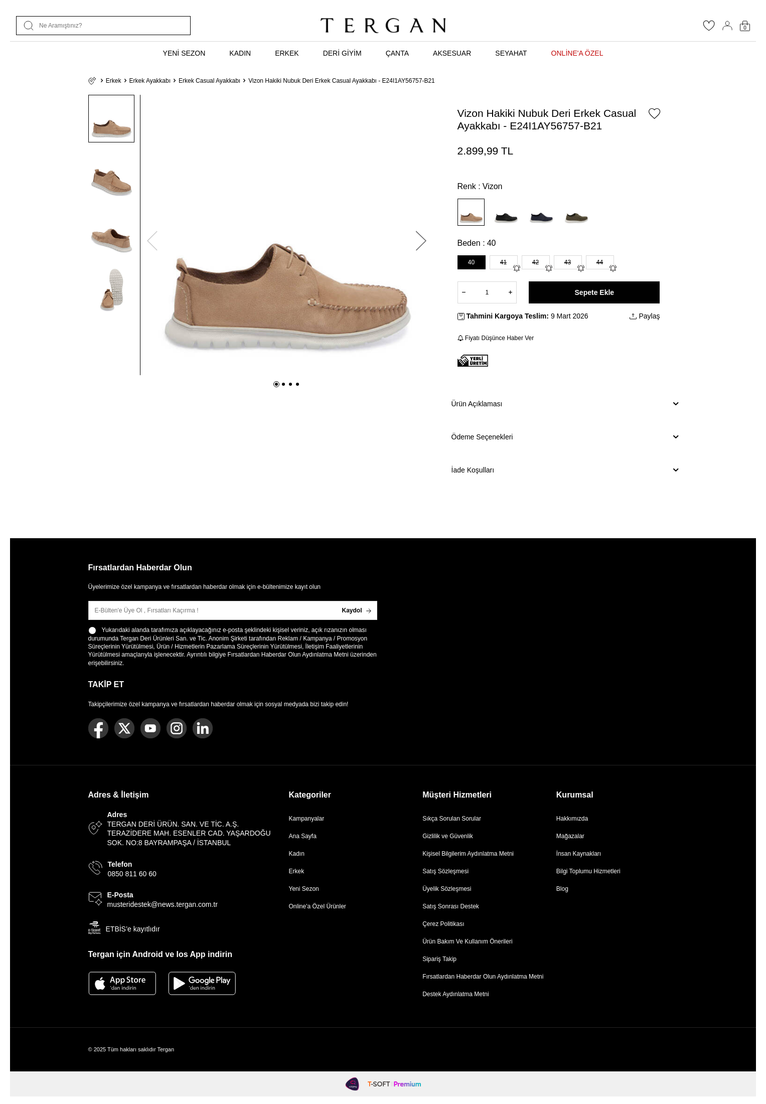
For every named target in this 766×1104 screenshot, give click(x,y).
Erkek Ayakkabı (150, 80)
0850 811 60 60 (132, 874)
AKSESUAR (452, 53)
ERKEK (286, 53)
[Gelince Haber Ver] (516, 268)
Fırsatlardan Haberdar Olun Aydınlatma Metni (287, 654)
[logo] (383, 25)
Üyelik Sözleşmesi (446, 888)
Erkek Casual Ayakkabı (209, 80)
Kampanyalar (307, 818)
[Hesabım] (727, 25)
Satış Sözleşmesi (445, 871)
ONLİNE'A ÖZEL (577, 53)
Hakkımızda (572, 818)
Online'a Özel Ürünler (317, 906)
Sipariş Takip (439, 959)
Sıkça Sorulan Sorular (451, 818)
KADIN (240, 53)
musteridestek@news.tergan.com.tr (162, 904)
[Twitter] (124, 728)
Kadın (296, 853)
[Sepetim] (745, 26)
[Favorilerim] (709, 29)
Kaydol (356, 610)
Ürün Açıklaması (564, 403)
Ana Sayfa (303, 836)
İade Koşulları (564, 470)
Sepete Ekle (595, 292)
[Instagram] (177, 728)
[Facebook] (98, 728)
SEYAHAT (511, 53)
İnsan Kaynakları (578, 853)
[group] (286, 235)
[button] (276, 384)
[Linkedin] (203, 728)
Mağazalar (570, 836)
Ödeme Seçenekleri (564, 436)
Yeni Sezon (304, 888)
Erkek (113, 80)
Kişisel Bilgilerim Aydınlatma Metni (469, 853)
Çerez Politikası (443, 923)
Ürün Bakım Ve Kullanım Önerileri (467, 941)
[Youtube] (150, 728)
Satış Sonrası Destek (450, 906)
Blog (562, 888)
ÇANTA (397, 53)
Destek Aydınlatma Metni (455, 994)
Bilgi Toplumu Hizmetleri (588, 871)
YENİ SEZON (184, 53)
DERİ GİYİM (342, 53)
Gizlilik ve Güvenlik (447, 836)
